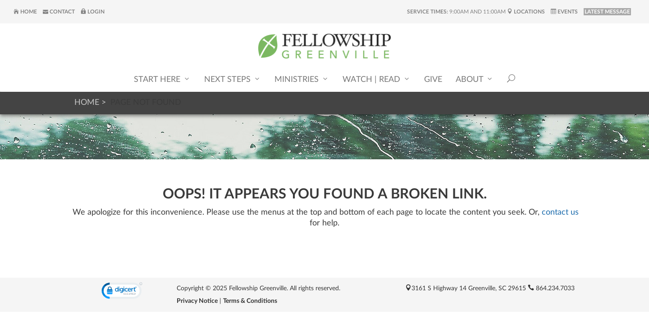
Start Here (162, 79)
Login (93, 11)
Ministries (301, 79)
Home (25, 11)
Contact (59, 11)
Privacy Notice (197, 301)
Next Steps (232, 79)
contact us (560, 212)
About (475, 79)
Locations (526, 11)
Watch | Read (377, 79)
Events (564, 11)
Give (433, 80)
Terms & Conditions (250, 301)
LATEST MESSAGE (607, 11)
